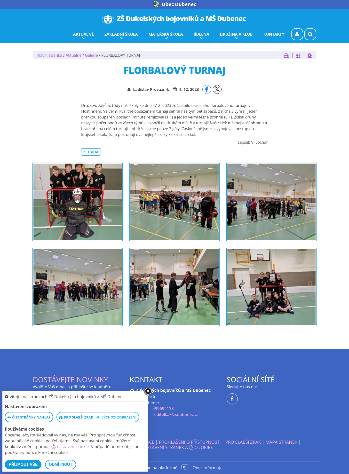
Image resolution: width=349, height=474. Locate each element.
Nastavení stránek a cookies (174, 447)
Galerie (91, 55)
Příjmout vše (23, 464)
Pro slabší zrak (243, 442)
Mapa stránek (281, 442)
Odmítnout (60, 464)
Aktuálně (74, 55)
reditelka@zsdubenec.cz (175, 414)
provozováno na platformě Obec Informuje (174, 467)
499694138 (163, 408)
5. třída (91, 152)
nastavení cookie (70, 446)
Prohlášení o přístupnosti (190, 442)
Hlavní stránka (49, 55)
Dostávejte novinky (70, 379)
